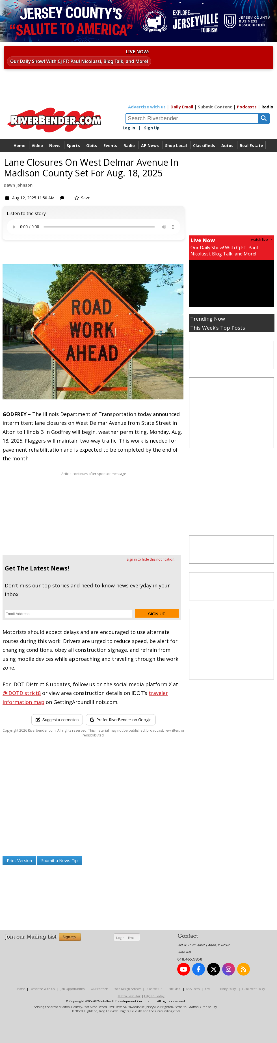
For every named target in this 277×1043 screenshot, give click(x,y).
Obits (91, 145)
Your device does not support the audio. (93, 227)
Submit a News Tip (59, 860)
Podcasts (247, 107)
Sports (73, 145)
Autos (227, 145)
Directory (138, 158)
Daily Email (181, 107)
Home (19, 145)
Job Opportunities (73, 989)
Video (37, 145)
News (54, 145)
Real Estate (251, 145)
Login (120, 937)
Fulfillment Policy (253, 989)
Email (132, 937)
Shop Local (176, 145)
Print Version (19, 860)
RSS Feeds (193, 989)
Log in (129, 127)
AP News (150, 145)
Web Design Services (127, 989)
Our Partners (99, 989)
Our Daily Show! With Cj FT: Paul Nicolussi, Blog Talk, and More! (79, 61)
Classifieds (204, 145)
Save (82, 197)
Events (110, 145)
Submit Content (215, 107)
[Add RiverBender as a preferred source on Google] (121, 719)
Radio (267, 107)
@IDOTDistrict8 (22, 693)
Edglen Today (154, 996)
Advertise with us (147, 107)
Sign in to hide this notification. (151, 559)
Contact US (154, 989)
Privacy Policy (227, 989)
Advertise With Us (43, 989)
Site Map (174, 989)
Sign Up (151, 127)
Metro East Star (129, 996)
